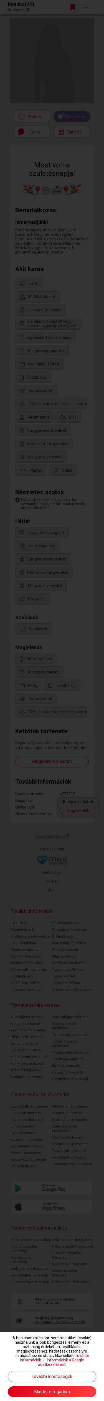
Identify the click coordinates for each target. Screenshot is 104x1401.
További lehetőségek (52, 1376)
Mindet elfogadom (52, 1391)
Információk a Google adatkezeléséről (61, 1362)
